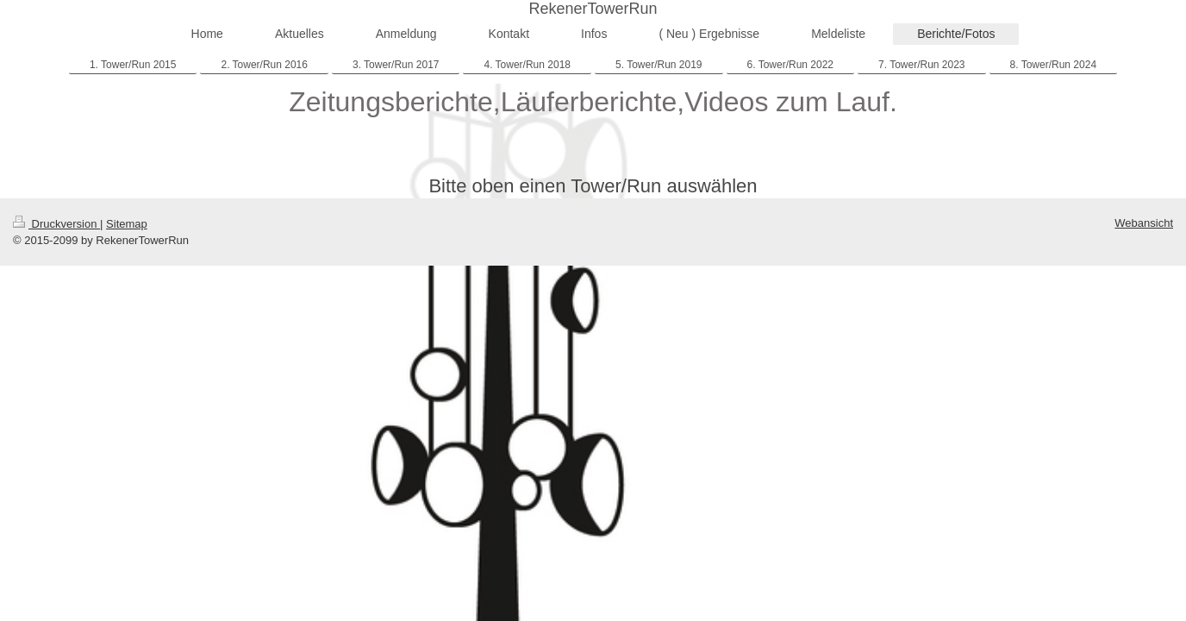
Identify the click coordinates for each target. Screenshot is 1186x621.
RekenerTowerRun (592, 8)
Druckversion (56, 223)
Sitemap (126, 223)
